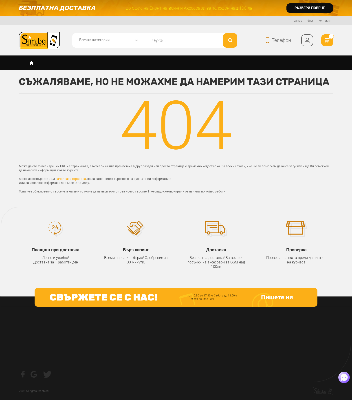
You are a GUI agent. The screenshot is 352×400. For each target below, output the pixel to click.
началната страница (70, 179)
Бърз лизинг (136, 250)
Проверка (296, 250)
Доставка (216, 250)
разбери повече (310, 8)
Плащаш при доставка (56, 250)
